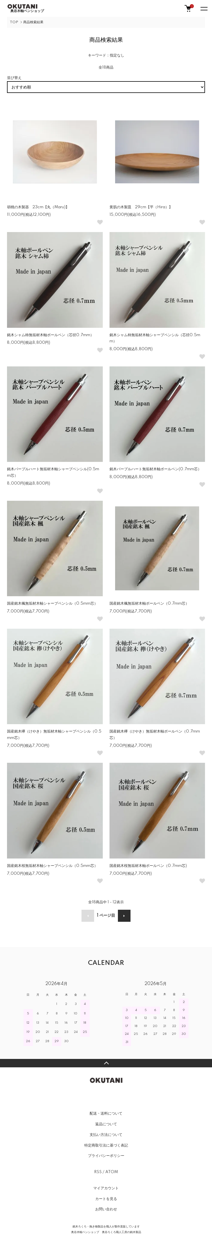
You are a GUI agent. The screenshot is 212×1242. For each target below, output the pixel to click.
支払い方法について (106, 1135)
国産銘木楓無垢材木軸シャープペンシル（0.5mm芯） (52, 603)
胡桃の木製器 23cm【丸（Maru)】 (38, 207)
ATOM (111, 1172)
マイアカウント (106, 1188)
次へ (124, 916)
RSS (98, 1172)
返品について (106, 1124)
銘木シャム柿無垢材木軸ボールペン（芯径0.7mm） (50, 335)
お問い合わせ (106, 1209)
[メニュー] (203, 8)
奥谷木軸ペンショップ (25, 8)
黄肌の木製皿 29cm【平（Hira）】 (141, 207)
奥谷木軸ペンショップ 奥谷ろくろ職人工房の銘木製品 (106, 1232)
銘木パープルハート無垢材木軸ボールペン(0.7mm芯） (155, 469)
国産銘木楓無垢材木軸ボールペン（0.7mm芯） (149, 603)
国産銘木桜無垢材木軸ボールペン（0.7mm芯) (148, 866)
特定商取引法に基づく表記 (106, 1145)
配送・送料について (106, 1113)
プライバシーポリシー (106, 1156)
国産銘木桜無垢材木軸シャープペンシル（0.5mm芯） (52, 866)
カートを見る (106, 1199)
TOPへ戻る (106, 1063)
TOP (14, 22)
